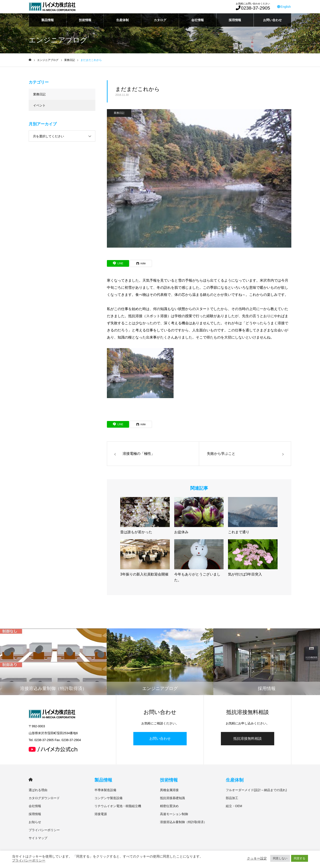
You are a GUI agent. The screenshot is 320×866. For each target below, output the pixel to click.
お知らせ (35, 822)
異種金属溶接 (169, 790)
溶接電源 (100, 814)
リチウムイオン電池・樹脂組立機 (117, 806)
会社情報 (197, 20)
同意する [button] (299, 858)
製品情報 (47, 20)
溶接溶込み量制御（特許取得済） (183, 822)
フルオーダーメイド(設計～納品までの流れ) (256, 790)
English (284, 6)
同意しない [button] (280, 858)
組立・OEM (234, 806)
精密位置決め (169, 806)
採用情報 (235, 20)
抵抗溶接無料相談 (247, 738)
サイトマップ (38, 838)
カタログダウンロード (44, 798)
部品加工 (232, 798)
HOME (30, 780)
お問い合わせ (272, 20)
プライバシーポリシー (44, 830)
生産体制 (122, 20)
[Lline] (118, 263)
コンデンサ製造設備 (108, 798)
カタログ (160, 20)
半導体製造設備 (105, 790)
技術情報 (85, 20)
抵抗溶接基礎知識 (172, 798)
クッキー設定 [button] (257, 858)
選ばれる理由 (38, 790)
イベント (39, 105)
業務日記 (119, 112)
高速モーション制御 (174, 814)
